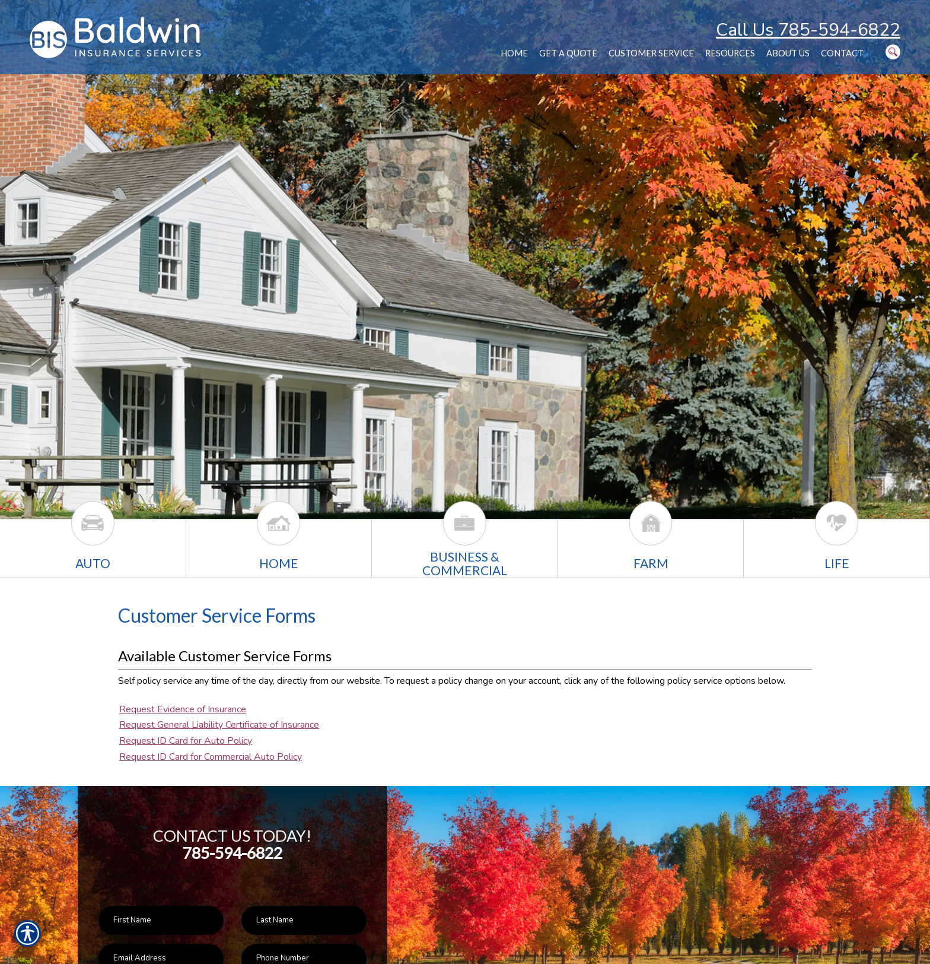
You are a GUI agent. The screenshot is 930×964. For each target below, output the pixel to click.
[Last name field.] (304, 920)
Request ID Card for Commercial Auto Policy (210, 756)
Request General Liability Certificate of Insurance (219, 724)
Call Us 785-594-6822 (808, 30)
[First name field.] (161, 920)
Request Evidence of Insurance (182, 709)
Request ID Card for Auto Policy (185, 740)
